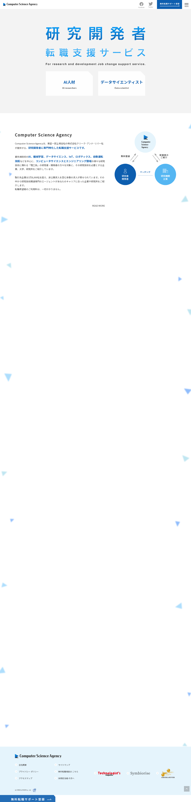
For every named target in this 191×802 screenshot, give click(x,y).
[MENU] (186, 4)
